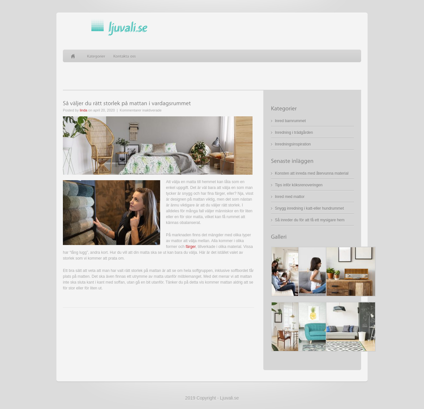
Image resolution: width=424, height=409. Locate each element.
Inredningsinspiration (293, 144)
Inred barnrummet (290, 121)
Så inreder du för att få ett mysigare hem (310, 220)
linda (83, 110)
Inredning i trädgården (294, 132)
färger (191, 246)
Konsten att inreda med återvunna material (311, 173)
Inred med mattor (289, 196)
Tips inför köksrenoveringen (299, 185)
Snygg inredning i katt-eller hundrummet (309, 208)
